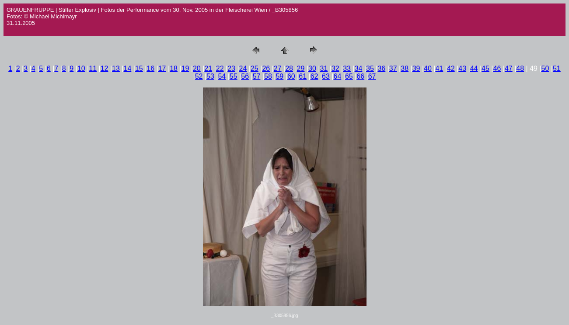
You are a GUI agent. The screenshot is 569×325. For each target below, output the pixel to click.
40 (428, 68)
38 (404, 68)
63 (326, 76)
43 (462, 68)
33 (347, 68)
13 (116, 68)
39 (416, 68)
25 (254, 68)
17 (162, 68)
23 (231, 68)
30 (312, 68)
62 (314, 76)
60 (291, 76)
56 (245, 76)
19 (185, 68)
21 (208, 68)
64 (338, 76)
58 (268, 76)
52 (199, 76)
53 (210, 76)
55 (233, 76)
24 (243, 68)
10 (81, 68)
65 (349, 76)
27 (278, 68)
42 (451, 68)
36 (381, 68)
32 (335, 68)
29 (301, 68)
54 (222, 76)
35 (370, 68)
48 (520, 68)
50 (545, 68)
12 (104, 68)
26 (266, 68)
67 (372, 76)
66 (360, 76)
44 (474, 68)
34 (359, 68)
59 (279, 76)
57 (257, 76)
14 (128, 68)
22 (220, 68)
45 (485, 68)
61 (303, 76)
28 (289, 68)
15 (139, 68)
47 (509, 68)
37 (393, 68)
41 (439, 68)
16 (150, 68)
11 (93, 68)
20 (197, 68)
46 (497, 68)
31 (324, 68)
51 (557, 68)
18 (174, 68)
